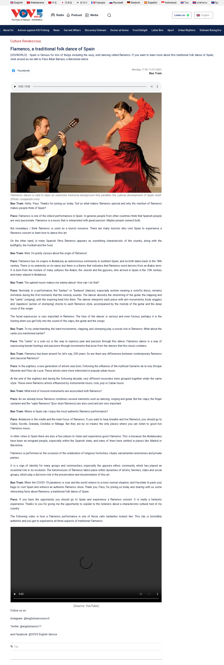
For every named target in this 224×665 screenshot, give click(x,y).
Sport (170, 30)
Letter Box (157, 30)
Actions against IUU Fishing (33, 30)
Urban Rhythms (186, 30)
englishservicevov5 (37, 618)
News (56, 30)
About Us (8, 30)
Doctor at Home (119, 30)
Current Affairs (72, 30)
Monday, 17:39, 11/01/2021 (147, 69)
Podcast (74, 15)
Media (91, 15)
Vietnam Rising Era (210, 30)
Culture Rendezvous (25, 41)
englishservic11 (31, 626)
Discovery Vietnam (95, 30)
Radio (57, 15)
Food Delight (140, 30)
